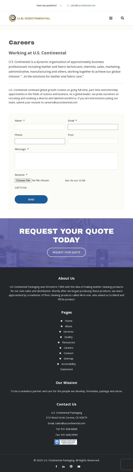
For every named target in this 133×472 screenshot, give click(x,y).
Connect (68, 353)
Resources (68, 342)
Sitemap (68, 358)
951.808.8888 (69, 429)
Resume (21, 174)
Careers (68, 347)
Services (69, 331)
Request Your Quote (66, 252)
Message (22, 149)
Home (68, 320)
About (68, 326)
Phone (18, 134)
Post (71, 134)
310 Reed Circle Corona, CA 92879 (66, 417)
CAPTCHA (20, 187)
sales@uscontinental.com (82, 5)
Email (72, 120)
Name (20, 120)
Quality (68, 337)
